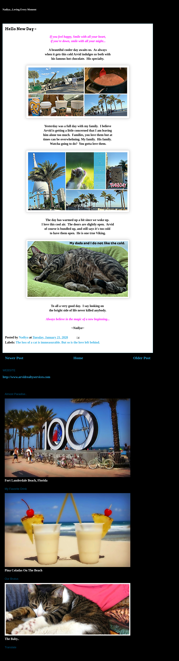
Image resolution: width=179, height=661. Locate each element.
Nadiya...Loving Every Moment (19, 9)
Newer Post (14, 358)
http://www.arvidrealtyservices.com (26, 377)
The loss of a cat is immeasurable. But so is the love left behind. (58, 342)
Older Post (141, 358)
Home (78, 358)
